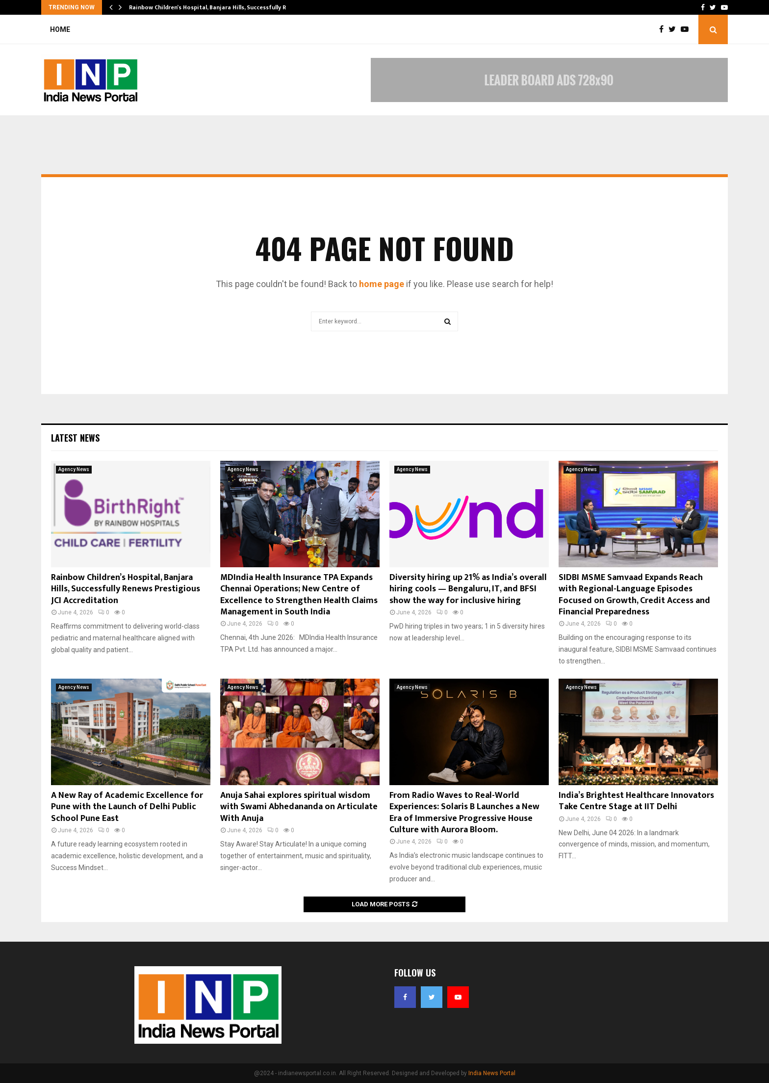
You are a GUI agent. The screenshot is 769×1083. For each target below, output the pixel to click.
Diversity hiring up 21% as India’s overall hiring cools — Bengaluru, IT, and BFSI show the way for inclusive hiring (468, 589)
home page (381, 284)
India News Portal (491, 1073)
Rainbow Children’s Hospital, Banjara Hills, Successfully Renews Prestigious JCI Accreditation (125, 589)
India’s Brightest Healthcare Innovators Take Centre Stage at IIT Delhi (636, 801)
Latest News (75, 437)
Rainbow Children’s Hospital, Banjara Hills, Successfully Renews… (218, 7)
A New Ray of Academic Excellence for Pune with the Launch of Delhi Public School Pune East (127, 807)
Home (60, 29)
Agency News (73, 469)
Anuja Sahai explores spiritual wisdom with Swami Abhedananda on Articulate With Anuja (299, 807)
